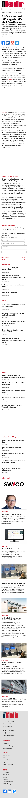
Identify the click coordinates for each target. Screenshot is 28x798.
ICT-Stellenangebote (8, 784)
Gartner (10, 79)
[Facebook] (3, 44)
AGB (4, 757)
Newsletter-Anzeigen (8, 746)
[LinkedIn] (8, 44)
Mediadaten (6, 743)
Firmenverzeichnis (8, 781)
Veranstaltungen (7, 748)
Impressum (6, 762)
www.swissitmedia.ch (8, 735)
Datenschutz (6, 759)
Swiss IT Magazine (8, 764)
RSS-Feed (6, 775)
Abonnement (6, 755)
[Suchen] (22, 9)
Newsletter (6, 772)
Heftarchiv (5, 779)
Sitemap (5, 777)
